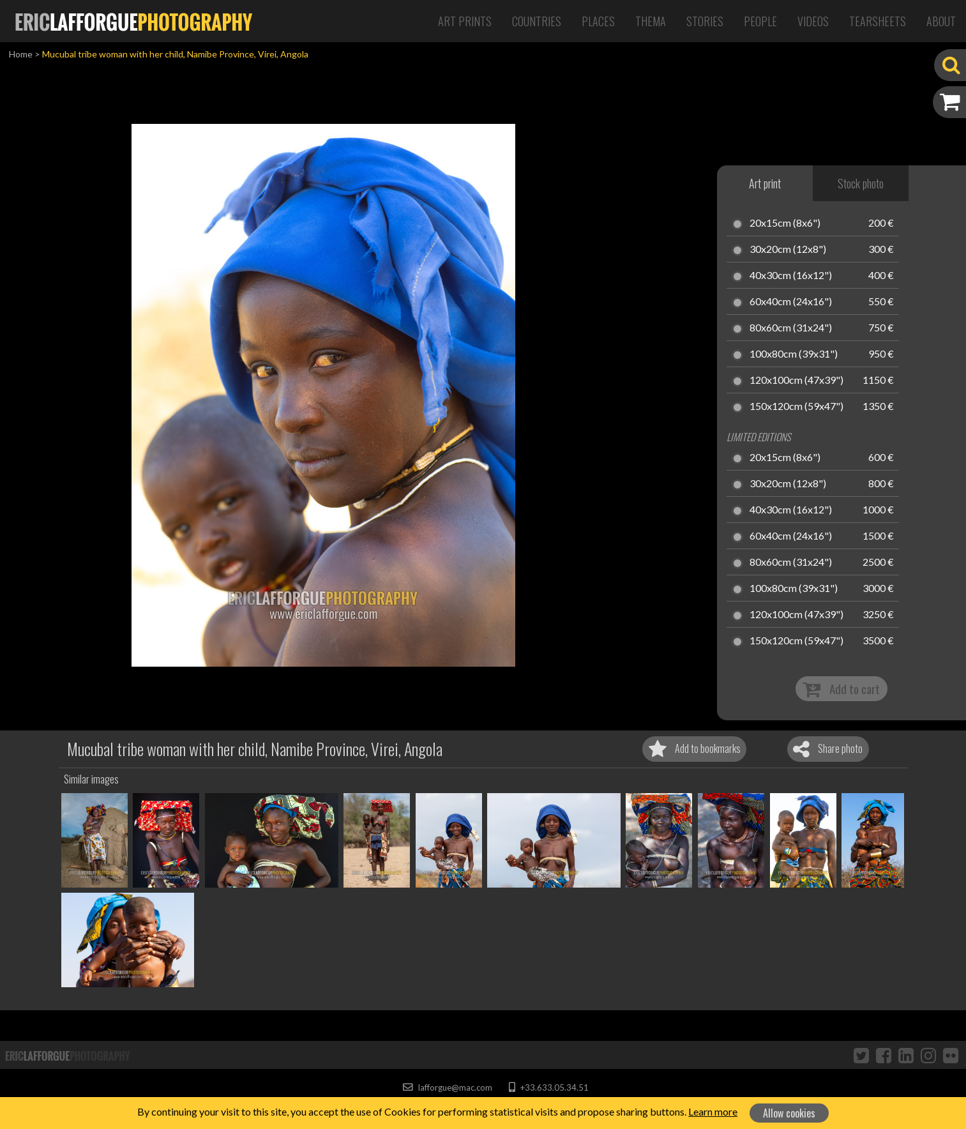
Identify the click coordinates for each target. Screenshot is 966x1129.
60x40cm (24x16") (791, 302)
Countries (536, 21)
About (941, 21)
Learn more (712, 1111)
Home (21, 54)
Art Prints (465, 21)
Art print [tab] (765, 183)
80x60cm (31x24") (791, 328)
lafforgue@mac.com (447, 1087)
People (760, 21)
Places (598, 21)
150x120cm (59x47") (796, 407)
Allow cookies (789, 1113)
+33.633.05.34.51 (549, 1087)
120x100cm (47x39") (796, 380)
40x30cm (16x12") (791, 276)
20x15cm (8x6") (785, 223)
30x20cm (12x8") (788, 250)
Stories (704, 21)
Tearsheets (877, 21)
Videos (813, 21)
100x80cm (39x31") (794, 354)
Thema (650, 21)
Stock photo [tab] (861, 183)
